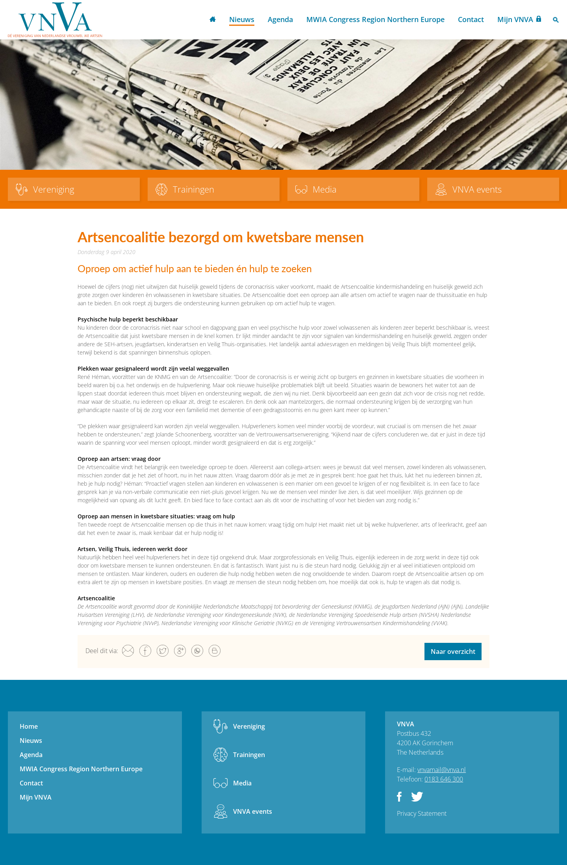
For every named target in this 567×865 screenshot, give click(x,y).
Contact (471, 19)
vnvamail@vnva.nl (441, 769)
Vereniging (249, 726)
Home (212, 20)
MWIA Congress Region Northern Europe (375, 19)
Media (242, 783)
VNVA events (252, 811)
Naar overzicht (453, 651)
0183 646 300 (443, 779)
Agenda (280, 19)
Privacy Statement (422, 813)
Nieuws (241, 19)
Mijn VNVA (515, 19)
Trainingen (249, 754)
